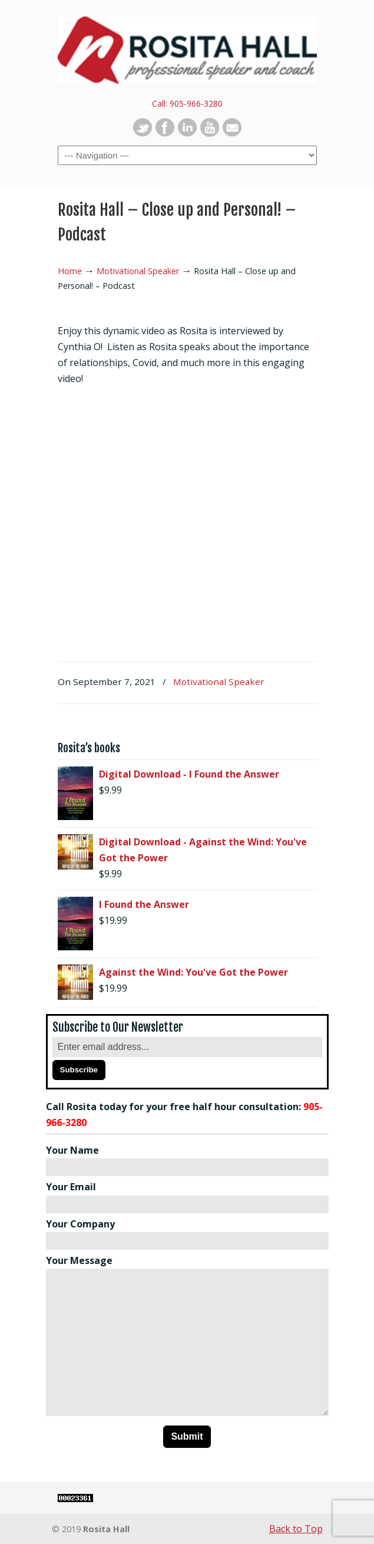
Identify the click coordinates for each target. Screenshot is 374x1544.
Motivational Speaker (138, 270)
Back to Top (296, 1528)
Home (70, 270)
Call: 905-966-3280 (187, 103)
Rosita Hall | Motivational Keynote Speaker (187, 48)
